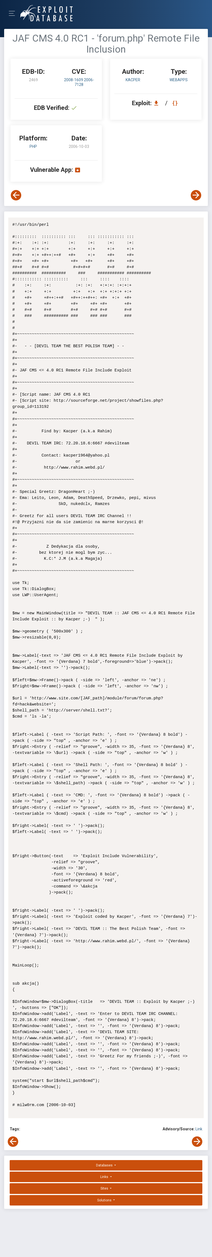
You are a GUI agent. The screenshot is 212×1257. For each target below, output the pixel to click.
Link (198, 1123)
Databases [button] (104, 1159)
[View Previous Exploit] (16, 195)
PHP (33, 146)
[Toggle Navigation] (14, 13)
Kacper (133, 80)
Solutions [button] (104, 1194)
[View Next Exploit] (196, 195)
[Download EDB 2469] (157, 103)
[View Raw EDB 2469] (176, 103)
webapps (178, 80)
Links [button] (104, 1171)
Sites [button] (104, 1182)
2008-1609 (74, 80)
